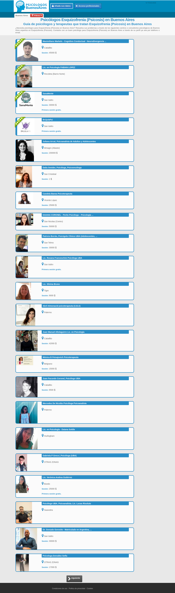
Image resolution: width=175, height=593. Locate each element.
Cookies (90, 589)
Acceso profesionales (87, 6)
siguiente (74, 579)
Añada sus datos (61, 6)
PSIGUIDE (151, 3)
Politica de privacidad (77, 589)
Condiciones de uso (59, 589)
